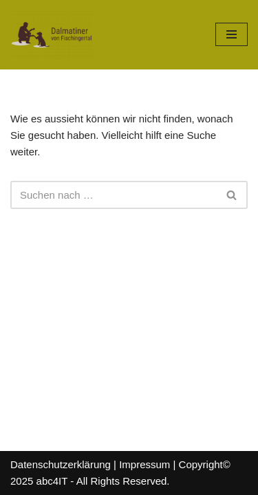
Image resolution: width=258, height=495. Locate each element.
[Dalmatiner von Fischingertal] (51, 35)
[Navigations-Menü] (231, 34)
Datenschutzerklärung (60, 464)
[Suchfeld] (113, 195)
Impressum (144, 464)
